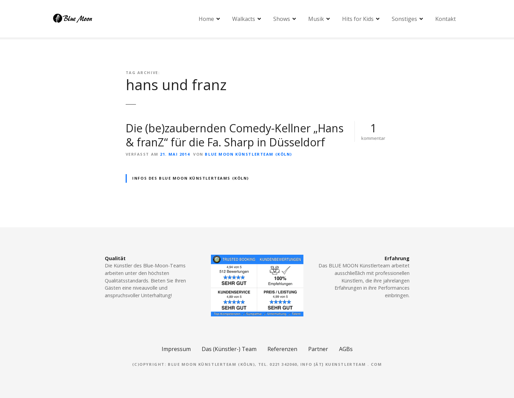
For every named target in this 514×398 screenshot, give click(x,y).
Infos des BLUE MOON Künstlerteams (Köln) (190, 178)
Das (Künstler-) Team (229, 349)
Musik (316, 19)
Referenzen (282, 349)
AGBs (346, 349)
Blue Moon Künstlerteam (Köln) (248, 154)
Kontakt (445, 19)
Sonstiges (404, 19)
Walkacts (243, 19)
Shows (281, 19)
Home (206, 19)
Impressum (176, 349)
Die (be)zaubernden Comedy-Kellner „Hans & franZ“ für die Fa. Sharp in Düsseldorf (234, 135)
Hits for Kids (358, 19)
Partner (318, 349)
